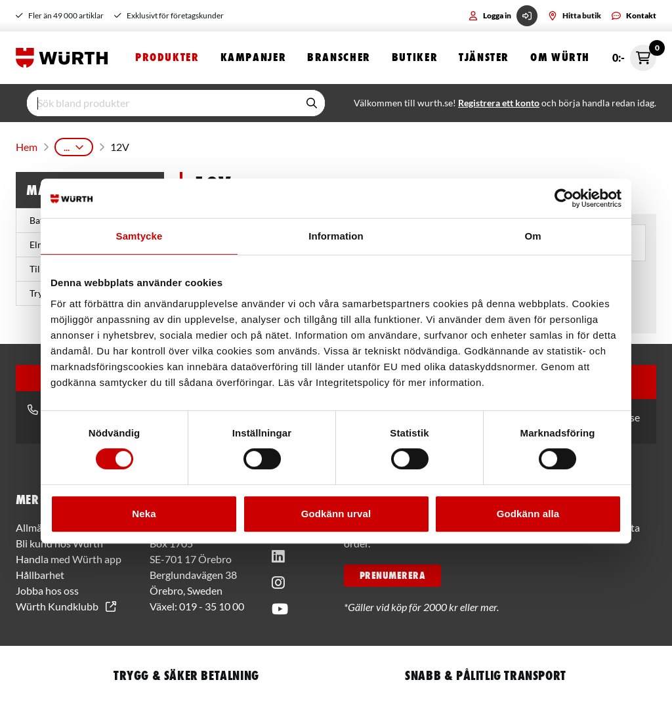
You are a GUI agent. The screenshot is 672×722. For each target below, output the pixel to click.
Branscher (339, 57)
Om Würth (560, 57)
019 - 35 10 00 (211, 601)
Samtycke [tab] (139, 236)
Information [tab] (336, 236)
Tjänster (484, 57)
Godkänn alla (528, 513)
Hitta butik (574, 15)
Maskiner (129, 144)
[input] (163, 103)
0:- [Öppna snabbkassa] (634, 58)
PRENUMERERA (392, 570)
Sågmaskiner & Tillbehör (296, 144)
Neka (144, 513)
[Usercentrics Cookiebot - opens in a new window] (564, 198)
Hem (25, 144)
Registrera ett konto (498, 102)
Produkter (167, 57)
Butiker (415, 57)
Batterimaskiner (197, 144)
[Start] (65, 58)
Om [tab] (532, 236)
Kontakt (634, 15)
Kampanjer (253, 57)
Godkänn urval (336, 513)
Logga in (503, 15)
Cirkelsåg (381, 144)
